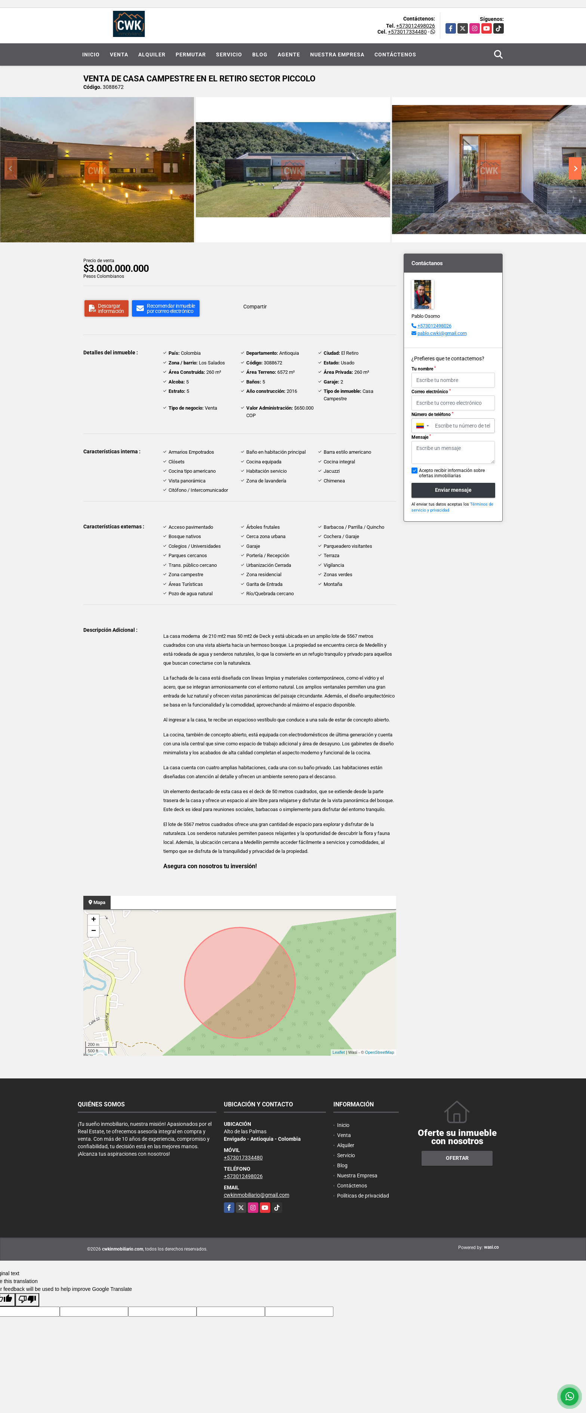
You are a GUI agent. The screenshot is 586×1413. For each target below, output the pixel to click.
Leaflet (339, 1052)
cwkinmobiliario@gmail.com (256, 1195)
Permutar (191, 55)
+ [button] (93, 920)
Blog (260, 55)
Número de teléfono (432, 414)
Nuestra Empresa (337, 55)
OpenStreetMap (379, 1052)
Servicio (229, 55)
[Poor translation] (27, 1300)
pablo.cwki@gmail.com (442, 333)
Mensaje (421, 437)
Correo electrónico (431, 392)
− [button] (93, 931)
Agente (289, 55)
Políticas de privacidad (363, 1196)
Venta (119, 55)
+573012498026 (415, 26)
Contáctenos (395, 55)
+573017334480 (407, 32)
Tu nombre (423, 369)
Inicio (91, 55)
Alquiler (152, 55)
